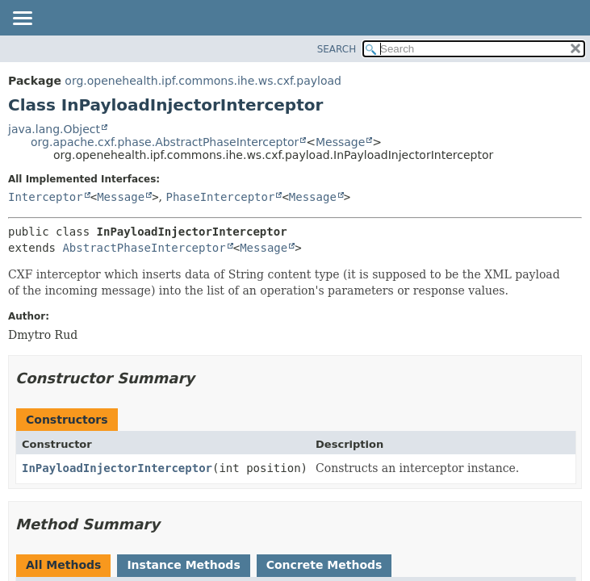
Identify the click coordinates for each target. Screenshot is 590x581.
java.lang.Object (54, 129)
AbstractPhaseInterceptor (143, 247)
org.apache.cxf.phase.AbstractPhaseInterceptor (165, 142)
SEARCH (337, 49)
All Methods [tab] (63, 564)
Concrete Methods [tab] (324, 564)
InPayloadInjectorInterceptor (117, 468)
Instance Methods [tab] (183, 564)
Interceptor (45, 196)
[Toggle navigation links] (22, 19)
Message (340, 142)
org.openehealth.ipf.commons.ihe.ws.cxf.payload (203, 80)
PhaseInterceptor (220, 196)
